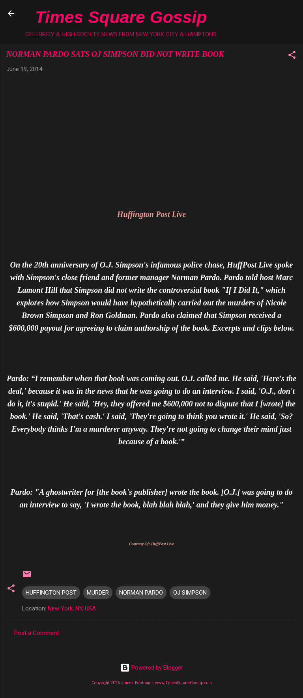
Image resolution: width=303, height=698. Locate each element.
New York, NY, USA (72, 608)
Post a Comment (36, 632)
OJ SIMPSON (190, 592)
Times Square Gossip (121, 16)
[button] (292, 56)
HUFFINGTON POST (51, 592)
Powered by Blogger (151, 667)
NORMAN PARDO (141, 592)
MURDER (98, 592)
